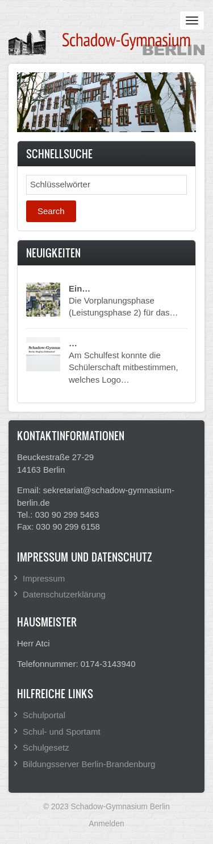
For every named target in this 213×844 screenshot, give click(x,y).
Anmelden (106, 823)
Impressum (44, 578)
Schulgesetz (46, 747)
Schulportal (44, 715)
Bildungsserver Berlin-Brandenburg (89, 764)
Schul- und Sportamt (62, 731)
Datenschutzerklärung (64, 594)
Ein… (79, 288)
